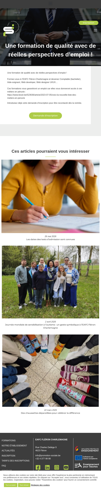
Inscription (8, 456)
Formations (9, 440)
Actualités (8, 451)
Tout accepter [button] (11, 485)
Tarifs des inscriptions (15, 461)
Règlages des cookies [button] (40, 485)
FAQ (4, 466)
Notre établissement (14, 446)
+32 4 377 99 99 (43, 459)
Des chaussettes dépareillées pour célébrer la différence (50, 399)
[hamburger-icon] (95, 31)
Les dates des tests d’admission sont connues (50, 230)
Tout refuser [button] (24, 485)
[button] (50, 3)
